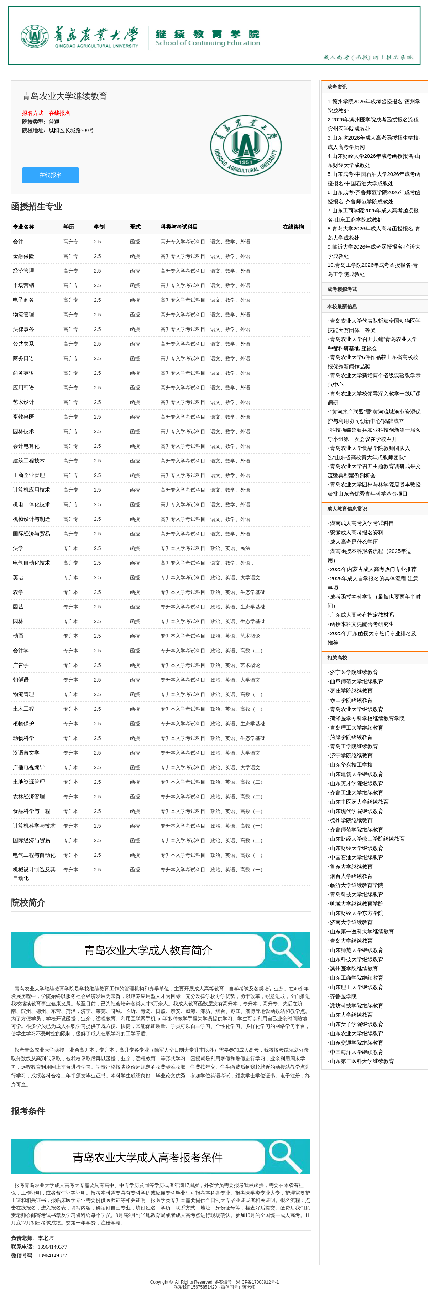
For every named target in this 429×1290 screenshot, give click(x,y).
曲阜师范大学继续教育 (356, 681)
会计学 (21, 650)
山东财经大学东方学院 (356, 913)
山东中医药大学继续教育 (359, 802)
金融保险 (23, 256)
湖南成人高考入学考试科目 (362, 523)
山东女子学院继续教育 (356, 1024)
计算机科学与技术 (34, 826)
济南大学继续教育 (351, 922)
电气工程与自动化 (34, 855)
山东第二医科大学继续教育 (362, 1061)
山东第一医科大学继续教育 (362, 931)
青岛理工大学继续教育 (356, 728)
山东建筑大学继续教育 (356, 774)
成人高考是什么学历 (354, 542)
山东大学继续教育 (351, 1015)
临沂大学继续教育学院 (356, 885)
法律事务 (23, 329)
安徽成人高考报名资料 (356, 532)
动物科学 (23, 738)
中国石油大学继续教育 (356, 857)
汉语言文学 (26, 753)
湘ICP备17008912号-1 (257, 1282)
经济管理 (23, 271)
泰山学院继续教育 (351, 700)
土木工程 (23, 709)
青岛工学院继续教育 (354, 746)
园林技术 (23, 431)
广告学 (21, 665)
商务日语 (23, 358)
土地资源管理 (29, 782)
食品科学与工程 (31, 811)
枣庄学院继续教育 (351, 691)
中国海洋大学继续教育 (356, 1052)
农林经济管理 (29, 796)
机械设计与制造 (31, 519)
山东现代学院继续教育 (356, 811)
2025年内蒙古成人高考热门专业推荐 (373, 569)
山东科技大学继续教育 (356, 959)
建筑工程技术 (29, 460)
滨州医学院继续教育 (354, 968)
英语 (18, 577)
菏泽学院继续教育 (351, 737)
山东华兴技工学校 (351, 765)
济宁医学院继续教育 (354, 672)
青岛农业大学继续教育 (356, 709)
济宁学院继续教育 (351, 755)
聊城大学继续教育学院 (356, 904)
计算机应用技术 (31, 490)
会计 (18, 241)
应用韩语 (23, 387)
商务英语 (23, 373)
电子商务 (23, 300)
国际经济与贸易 (31, 533)
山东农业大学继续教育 (356, 1033)
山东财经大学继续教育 (356, 848)
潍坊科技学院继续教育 (356, 1006)
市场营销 (23, 285)
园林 (18, 621)
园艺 (18, 606)
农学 (18, 592)
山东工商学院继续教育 (356, 978)
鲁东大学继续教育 (351, 867)
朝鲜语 (21, 680)
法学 (18, 548)
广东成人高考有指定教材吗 (362, 615)
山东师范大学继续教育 (356, 950)
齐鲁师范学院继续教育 (356, 830)
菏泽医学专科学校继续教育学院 (367, 718)
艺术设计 (23, 402)
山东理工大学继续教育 (356, 987)
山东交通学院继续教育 (356, 1043)
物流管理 (23, 314)
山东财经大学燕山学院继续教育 (367, 839)
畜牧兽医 (23, 417)
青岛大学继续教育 (351, 941)
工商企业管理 (29, 475)
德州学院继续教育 (351, 820)
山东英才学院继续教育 (356, 783)
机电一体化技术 (31, 504)
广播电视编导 (29, 767)
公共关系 (23, 344)
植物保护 (23, 723)
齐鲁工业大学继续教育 (356, 792)
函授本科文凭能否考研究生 (362, 624)
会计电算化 (26, 446)
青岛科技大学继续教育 (356, 894)
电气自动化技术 (31, 563)
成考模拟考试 (342, 289)
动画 (18, 636)
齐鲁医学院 (343, 996)
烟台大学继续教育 (351, 876)
